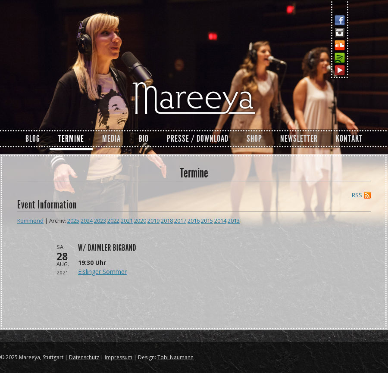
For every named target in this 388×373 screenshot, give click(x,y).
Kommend (30, 220)
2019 (153, 220)
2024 (87, 220)
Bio (144, 138)
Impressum (118, 357)
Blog (32, 138)
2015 (207, 220)
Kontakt (349, 138)
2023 (100, 220)
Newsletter (299, 138)
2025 (73, 220)
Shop (254, 138)
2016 (194, 220)
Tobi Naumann (175, 357)
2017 (180, 220)
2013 (234, 220)
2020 (140, 220)
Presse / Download (197, 138)
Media (111, 138)
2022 (113, 220)
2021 (127, 220)
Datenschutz (84, 357)
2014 (220, 220)
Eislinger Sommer (102, 271)
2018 (167, 220)
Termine (71, 138)
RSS (356, 195)
